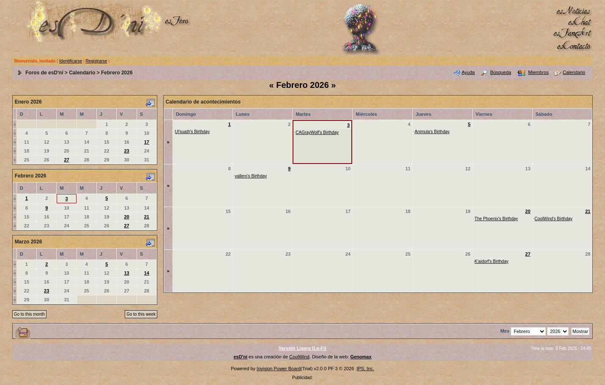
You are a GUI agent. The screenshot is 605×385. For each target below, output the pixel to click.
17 (146, 142)
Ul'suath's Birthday (192, 131)
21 (146, 216)
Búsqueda (500, 72)
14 (146, 273)
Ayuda (468, 72)
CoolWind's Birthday (553, 218)
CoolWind (299, 356)
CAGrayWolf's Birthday (317, 132)
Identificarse (70, 61)
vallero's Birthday (251, 176)
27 (66, 159)
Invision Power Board (279, 368)
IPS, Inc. (365, 368)
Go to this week (141, 314)
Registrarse (96, 61)
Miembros (538, 72)
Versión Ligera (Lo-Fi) (302, 348)
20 (126, 216)
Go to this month (29, 314)
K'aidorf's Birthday (492, 261)
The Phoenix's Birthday (496, 218)
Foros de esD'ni (44, 73)
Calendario (82, 73)
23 (126, 150)
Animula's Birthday (432, 131)
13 (126, 273)
